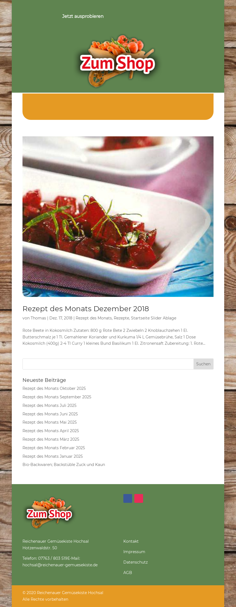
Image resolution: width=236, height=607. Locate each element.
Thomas (38, 318)
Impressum (134, 551)
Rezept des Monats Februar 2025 (53, 447)
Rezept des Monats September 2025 (56, 396)
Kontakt (131, 541)
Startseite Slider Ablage (153, 318)
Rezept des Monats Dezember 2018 (85, 308)
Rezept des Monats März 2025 (50, 439)
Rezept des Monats (94, 318)
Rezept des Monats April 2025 (50, 430)
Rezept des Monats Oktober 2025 (54, 388)
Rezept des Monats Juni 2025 (50, 414)
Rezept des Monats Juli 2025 (49, 405)
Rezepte (121, 318)
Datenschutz (135, 562)
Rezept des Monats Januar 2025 (52, 456)
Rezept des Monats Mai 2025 (49, 422)
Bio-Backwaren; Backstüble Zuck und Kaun (63, 464)
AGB (127, 572)
